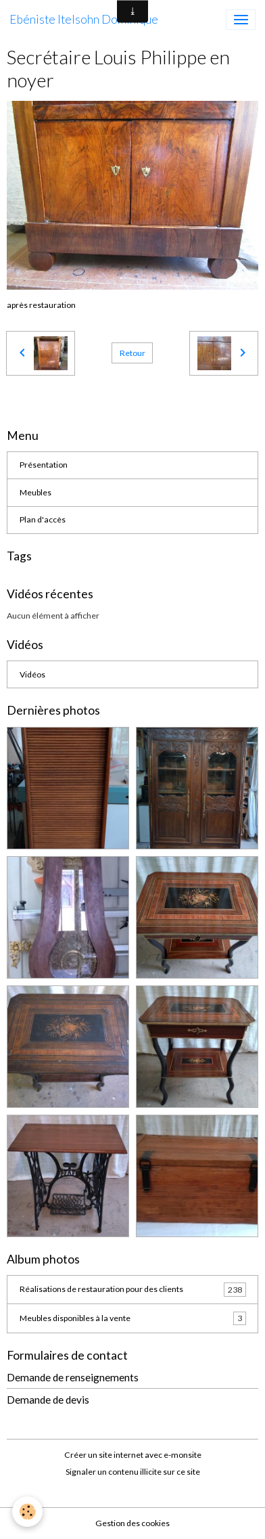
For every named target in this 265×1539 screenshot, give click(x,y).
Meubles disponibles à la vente (133, 1318)
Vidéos (32, 674)
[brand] (83, 19)
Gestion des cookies (132, 1523)
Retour (132, 353)
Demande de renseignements (73, 1377)
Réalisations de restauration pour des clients (133, 1289)
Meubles (35, 492)
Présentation (44, 465)
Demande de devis (48, 1399)
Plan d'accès (43, 519)
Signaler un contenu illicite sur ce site (133, 1472)
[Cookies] (27, 1511)
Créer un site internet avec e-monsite (132, 1455)
